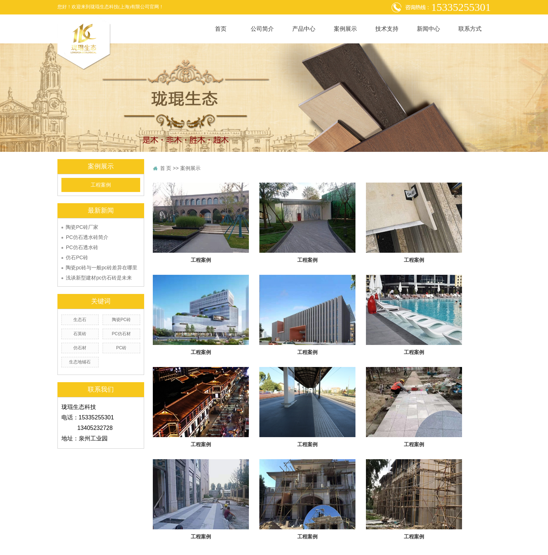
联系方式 (470, 29)
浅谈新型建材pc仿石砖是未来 (99, 278)
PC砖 (121, 347)
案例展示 (345, 29)
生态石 (79, 319)
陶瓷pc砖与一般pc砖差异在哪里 (101, 267)
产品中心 (303, 29)
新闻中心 (428, 29)
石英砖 (79, 333)
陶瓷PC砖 (121, 319)
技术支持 (386, 29)
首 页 (166, 168)
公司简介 (262, 29)
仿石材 (79, 347)
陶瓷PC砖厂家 (82, 227)
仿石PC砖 (77, 257)
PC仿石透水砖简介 (87, 237)
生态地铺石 (80, 361)
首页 (220, 29)
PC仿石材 (121, 333)
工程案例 (101, 185)
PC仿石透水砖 (82, 247)
